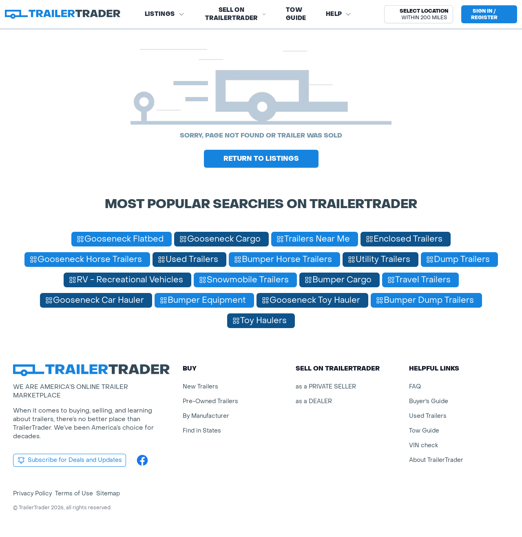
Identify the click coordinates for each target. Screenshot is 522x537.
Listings (165, 14)
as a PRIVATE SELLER (326, 387)
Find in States (202, 431)
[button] (418, 14)
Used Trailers (428, 416)
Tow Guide (296, 14)
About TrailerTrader (436, 460)
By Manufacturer (206, 416)
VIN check (423, 445)
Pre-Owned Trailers (210, 401)
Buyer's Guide (428, 401)
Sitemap (108, 493)
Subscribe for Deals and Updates (69, 460)
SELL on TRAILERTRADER (235, 14)
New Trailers (200, 387)
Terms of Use (74, 493)
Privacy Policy (32, 493)
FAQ (415, 387)
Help (339, 14)
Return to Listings (261, 158)
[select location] (418, 14)
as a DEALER (314, 401)
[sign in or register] (489, 14)
